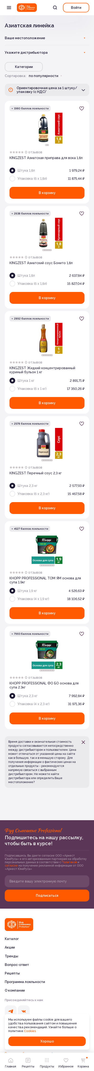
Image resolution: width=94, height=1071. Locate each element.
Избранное (66, 1062)
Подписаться (47, 895)
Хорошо (47, 1041)
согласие (12, 865)
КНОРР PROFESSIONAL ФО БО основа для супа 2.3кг (44, 685)
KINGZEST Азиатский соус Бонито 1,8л (41, 263)
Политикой (70, 862)
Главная (10, 1062)
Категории (24, 67)
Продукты (47, 1062)
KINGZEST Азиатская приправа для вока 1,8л (46, 158)
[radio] (10, 152)
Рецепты (12, 973)
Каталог (12, 939)
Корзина (83, 1062)
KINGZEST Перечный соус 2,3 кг (35, 473)
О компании (15, 990)
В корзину (47, 193)
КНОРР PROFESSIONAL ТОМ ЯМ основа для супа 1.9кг (45, 580)
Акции (10, 947)
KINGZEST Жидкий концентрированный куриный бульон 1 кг (42, 370)
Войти (76, 8)
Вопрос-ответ (17, 965)
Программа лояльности (25, 982)
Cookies (30, 1031)
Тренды (11, 956)
